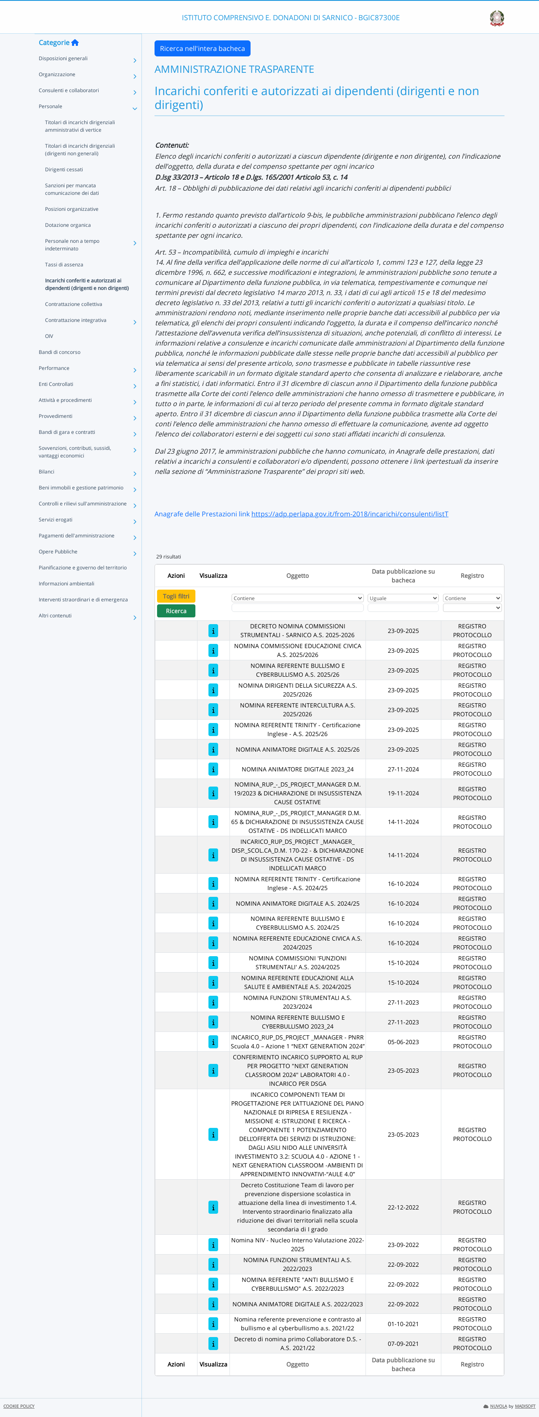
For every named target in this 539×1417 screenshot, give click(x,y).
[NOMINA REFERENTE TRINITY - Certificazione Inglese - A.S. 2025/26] (213, 729)
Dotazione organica (68, 241)
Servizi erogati (55, 536)
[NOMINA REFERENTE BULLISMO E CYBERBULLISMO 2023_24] (213, 1022)
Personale (50, 123)
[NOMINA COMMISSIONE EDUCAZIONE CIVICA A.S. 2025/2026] (213, 650)
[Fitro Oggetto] (298, 607)
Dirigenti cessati (64, 186)
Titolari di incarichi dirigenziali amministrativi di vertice (80, 143)
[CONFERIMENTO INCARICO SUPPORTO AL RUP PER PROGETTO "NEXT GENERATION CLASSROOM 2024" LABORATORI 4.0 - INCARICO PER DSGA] (213, 1070)
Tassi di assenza (64, 281)
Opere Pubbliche (58, 568)
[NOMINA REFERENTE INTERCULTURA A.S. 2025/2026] (213, 709)
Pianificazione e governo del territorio (83, 584)
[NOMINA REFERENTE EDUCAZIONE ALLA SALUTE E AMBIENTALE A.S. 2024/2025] (213, 982)
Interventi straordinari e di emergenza (83, 616)
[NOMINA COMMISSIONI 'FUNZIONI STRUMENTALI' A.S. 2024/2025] (213, 962)
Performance (54, 384)
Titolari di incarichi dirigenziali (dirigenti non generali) (80, 166)
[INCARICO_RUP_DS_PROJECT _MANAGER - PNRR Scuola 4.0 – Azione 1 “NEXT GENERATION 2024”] (213, 1041)
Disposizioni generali (63, 75)
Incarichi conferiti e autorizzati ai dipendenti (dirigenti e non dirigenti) (87, 301)
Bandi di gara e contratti (67, 448)
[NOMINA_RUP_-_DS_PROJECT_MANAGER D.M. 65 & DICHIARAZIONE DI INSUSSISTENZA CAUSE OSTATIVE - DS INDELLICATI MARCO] (213, 821)
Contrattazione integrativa (76, 336)
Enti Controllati (56, 400)
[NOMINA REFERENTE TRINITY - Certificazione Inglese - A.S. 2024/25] (213, 883)
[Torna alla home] (75, 59)
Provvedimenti (55, 432)
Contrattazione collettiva (73, 320)
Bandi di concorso (59, 368)
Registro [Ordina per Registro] (472, 576)
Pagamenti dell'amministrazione (77, 552)
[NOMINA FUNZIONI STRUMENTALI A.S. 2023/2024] (213, 1002)
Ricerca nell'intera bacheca (202, 48)
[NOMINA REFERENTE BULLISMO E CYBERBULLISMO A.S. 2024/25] (213, 923)
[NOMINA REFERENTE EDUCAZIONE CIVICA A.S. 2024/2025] (213, 942)
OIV (49, 352)
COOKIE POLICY (19, 1406)
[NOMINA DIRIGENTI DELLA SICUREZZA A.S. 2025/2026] (213, 690)
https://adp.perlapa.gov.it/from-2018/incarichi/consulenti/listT (349, 513)
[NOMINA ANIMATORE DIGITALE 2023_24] (213, 769)
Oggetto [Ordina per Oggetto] (297, 576)
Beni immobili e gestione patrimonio (81, 504)
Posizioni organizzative (72, 225)
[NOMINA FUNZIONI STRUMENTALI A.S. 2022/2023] (213, 1264)
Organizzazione (57, 91)
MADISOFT (525, 1406)
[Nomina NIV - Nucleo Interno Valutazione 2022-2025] (213, 1244)
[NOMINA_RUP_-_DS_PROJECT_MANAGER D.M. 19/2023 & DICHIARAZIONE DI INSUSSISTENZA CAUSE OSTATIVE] (213, 793)
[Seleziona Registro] (472, 607)
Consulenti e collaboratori (69, 107)
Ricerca (176, 611)
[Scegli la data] (403, 607)
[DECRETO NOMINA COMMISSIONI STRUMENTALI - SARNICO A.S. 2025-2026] (213, 630)
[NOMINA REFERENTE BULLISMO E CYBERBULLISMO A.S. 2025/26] (213, 670)
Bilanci (46, 488)
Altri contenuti (55, 632)
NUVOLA (495, 1406)
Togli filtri (176, 596)
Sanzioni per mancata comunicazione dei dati (72, 206)
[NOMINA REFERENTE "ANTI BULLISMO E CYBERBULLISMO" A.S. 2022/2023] (213, 1284)
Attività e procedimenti (65, 416)
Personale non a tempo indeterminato (72, 261)
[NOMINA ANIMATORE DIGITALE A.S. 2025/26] (213, 749)
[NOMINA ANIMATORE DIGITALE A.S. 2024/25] (213, 903)
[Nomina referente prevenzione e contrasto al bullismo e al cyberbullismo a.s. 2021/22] (213, 1323)
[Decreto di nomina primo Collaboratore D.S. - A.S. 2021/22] (213, 1343)
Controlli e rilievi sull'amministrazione (83, 520)
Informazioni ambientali (66, 600)
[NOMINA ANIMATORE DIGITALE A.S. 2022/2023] (213, 1304)
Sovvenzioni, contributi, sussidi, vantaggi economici (75, 468)
